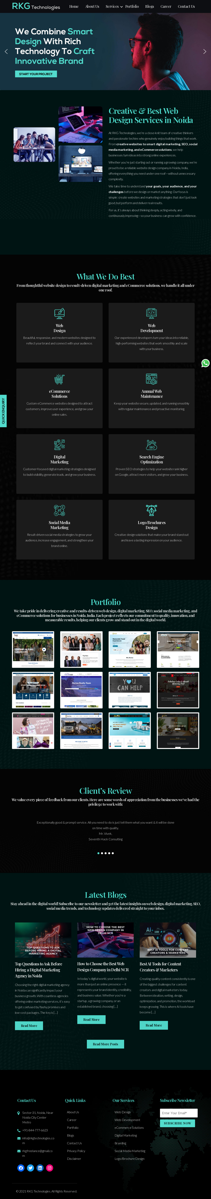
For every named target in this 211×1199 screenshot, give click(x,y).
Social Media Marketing (130, 1151)
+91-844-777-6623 (35, 1130)
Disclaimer (74, 1158)
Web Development (127, 1120)
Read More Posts (105, 1064)
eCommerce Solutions (129, 1127)
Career (166, 6)
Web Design (123, 1112)
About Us (92, 6)
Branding (120, 1143)
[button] (105, 51)
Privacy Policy (76, 1151)
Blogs (149, 6)
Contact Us (186, 6)
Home (74, 6)
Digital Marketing (126, 1135)
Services (112, 6)
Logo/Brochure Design (129, 1158)
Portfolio (132, 6)
